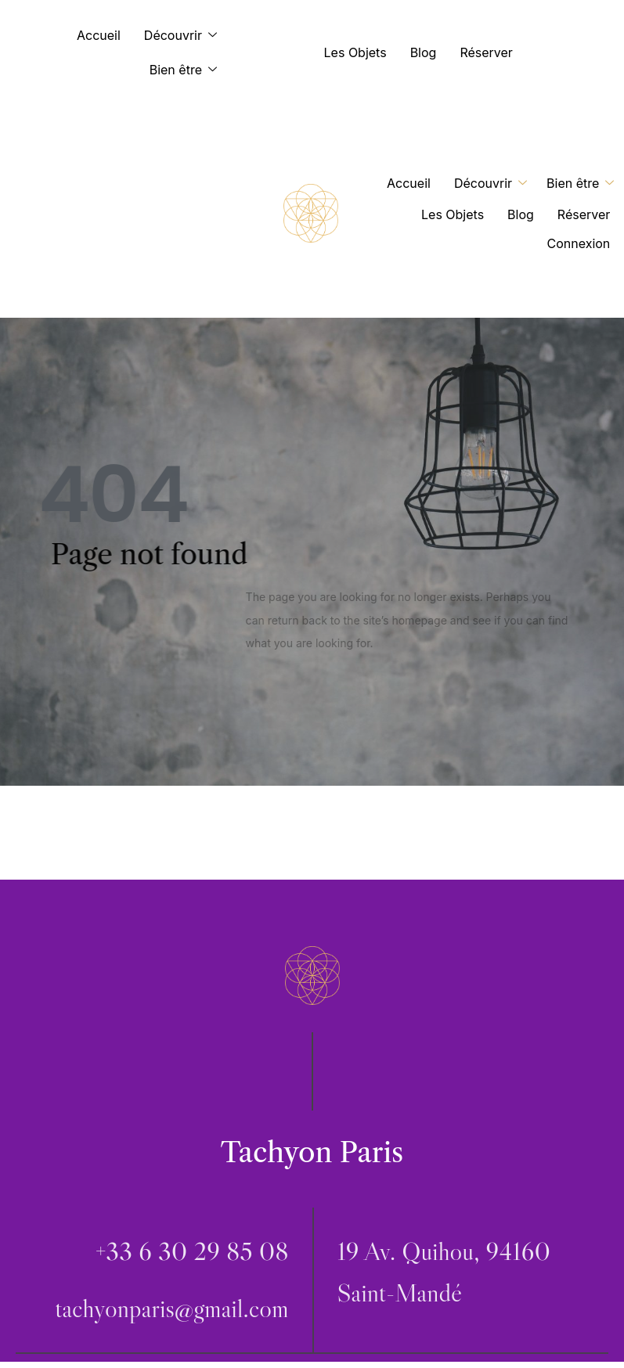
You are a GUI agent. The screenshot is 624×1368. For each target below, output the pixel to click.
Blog (423, 52)
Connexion (579, 243)
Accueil (99, 35)
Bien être (187, 70)
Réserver (486, 52)
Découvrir (184, 35)
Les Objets (355, 52)
